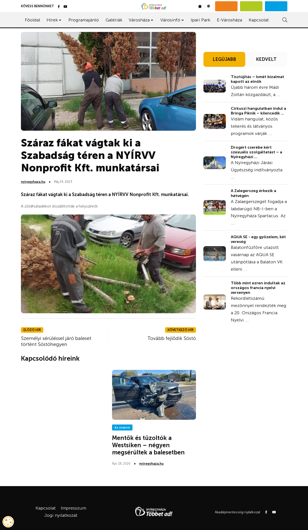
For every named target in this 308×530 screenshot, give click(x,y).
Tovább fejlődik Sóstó (171, 338)
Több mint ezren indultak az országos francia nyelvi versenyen (258, 288)
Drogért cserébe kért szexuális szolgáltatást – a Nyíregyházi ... (256, 152)
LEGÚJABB (224, 59)
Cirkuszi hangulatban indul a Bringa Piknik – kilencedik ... (258, 110)
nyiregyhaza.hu (33, 182)
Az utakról (122, 427)
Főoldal (32, 20)
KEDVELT (266, 59)
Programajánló (83, 20)
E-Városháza (229, 20)
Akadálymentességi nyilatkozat (237, 512)
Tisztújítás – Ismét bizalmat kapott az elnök (257, 79)
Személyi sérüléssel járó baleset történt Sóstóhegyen (56, 341)
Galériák (114, 20)
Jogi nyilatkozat (60, 515)
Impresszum (73, 508)
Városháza (139, 20)
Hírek (52, 20)
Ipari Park (200, 20)
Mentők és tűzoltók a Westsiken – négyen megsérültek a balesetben (148, 445)
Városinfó (170, 20)
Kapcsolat (259, 20)
